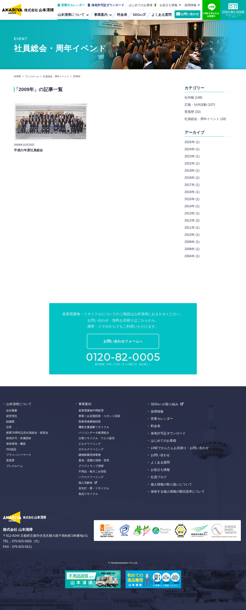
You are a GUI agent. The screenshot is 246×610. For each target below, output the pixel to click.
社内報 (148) (193, 97)
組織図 (10, 421)
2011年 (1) (192, 227)
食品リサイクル (88, 493)
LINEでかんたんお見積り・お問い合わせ (180, 448)
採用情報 (157, 411)
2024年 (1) (192, 149)
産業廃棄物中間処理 (91, 410)
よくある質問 (160, 462)
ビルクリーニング (90, 443)
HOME (17, 76)
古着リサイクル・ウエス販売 (97, 438)
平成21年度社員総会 (28, 152)
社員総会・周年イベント (56, 76)
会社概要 (11, 410)
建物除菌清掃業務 (90, 454)
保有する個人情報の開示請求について (178, 491)
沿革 (9, 427)
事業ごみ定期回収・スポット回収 (99, 416)
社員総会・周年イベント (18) (205, 119)
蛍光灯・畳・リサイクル (94, 488)
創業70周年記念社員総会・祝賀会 (27, 432)
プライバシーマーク (18, 454)
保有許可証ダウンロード (107, 5)
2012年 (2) (192, 220)
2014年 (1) (192, 206)
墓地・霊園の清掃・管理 (94, 460)
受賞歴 (10, 460)
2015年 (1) (192, 199)
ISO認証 (11, 449)
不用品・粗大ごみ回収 (92, 471)
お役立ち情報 (168, 5)
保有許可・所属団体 (18, 438)
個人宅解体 (85, 482)
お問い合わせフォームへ (123, 341)
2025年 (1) (192, 142)
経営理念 (11, 416)
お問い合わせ (190, 14)
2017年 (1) (192, 185)
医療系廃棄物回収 (90, 421)
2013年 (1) (192, 213)
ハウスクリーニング (91, 477)
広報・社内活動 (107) (199, 104)
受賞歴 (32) (192, 111)
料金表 (155, 426)
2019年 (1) (192, 170)
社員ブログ (159, 477)
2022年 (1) (192, 163)
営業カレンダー (162, 418)
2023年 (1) (192, 156)
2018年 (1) (192, 177)
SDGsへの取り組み (164, 404)
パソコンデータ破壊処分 (94, 432)
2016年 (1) (192, 192)
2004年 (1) (192, 256)
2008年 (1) (192, 249)
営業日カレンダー (73, 5)
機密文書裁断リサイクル (94, 427)
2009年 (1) (192, 242)
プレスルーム (32, 76)
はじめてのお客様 (141, 5)
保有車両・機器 (16, 443)
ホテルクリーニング (91, 449)
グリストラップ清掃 (91, 465)
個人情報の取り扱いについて (171, 484)
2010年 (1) (192, 234)
